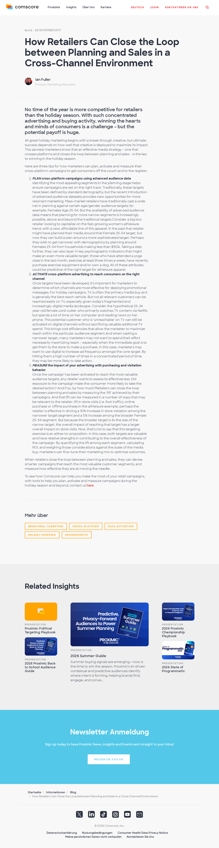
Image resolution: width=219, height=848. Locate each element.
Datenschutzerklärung (62, 833)
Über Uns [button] (89, 7)
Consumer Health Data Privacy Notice (143, 833)
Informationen (55, 792)
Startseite (34, 792)
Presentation (35, 624)
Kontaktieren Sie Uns (140, 837)
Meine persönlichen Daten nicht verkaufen (93, 837)
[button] (137, 9)
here (90, 485)
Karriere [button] (106, 7)
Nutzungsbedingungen (97, 833)
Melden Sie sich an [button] (108, 759)
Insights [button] (71, 7)
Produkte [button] (54, 7)
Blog (29, 30)
